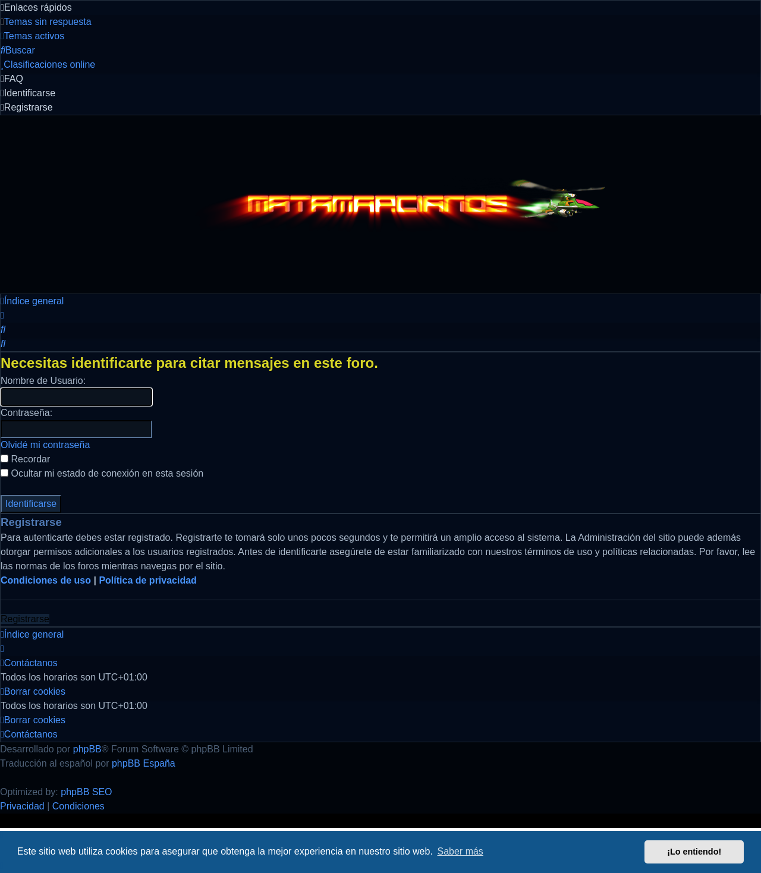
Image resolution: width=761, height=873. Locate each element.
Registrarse (25, 619)
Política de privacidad (148, 580)
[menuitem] (46, 22)
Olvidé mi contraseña (45, 445)
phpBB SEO (86, 792)
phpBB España (143, 763)
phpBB (87, 749)
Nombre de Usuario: (43, 381)
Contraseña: (26, 413)
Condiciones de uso (46, 580)
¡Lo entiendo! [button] (694, 851)
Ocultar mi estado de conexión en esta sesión (102, 473)
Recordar (25, 459)
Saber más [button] (460, 851)
